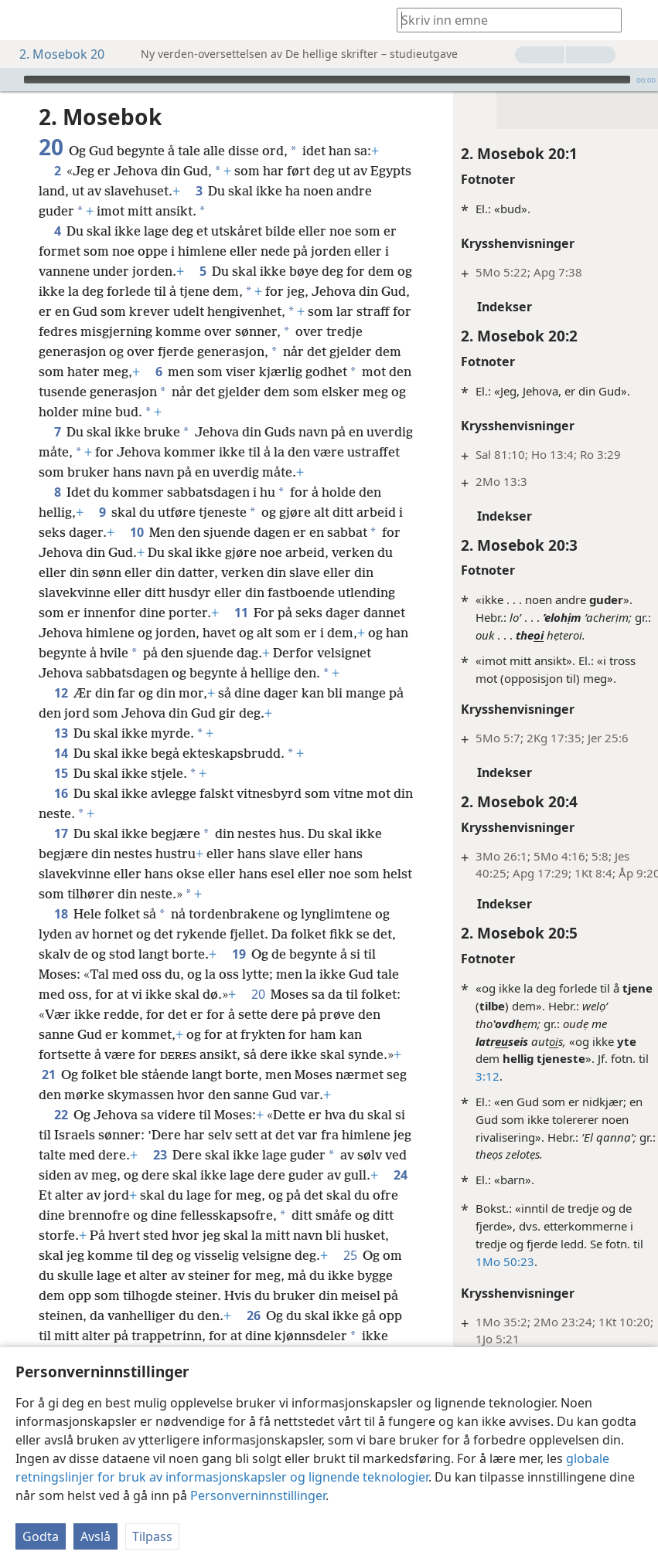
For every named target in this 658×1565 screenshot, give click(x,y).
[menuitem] (23, 20)
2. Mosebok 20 (54, 54)
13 (60, 793)
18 (60, 974)
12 (60, 753)
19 (264, 1014)
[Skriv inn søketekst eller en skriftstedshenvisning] (501, 19)
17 (60, 893)
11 (371, 652)
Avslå (95, 1536)
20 (311, 1054)
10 (186, 572)
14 (60, 813)
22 (60, 1194)
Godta (40, 1536)
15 (60, 833)
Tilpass (152, 1536)
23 (232, 1235)
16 (60, 853)
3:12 (460, 1076)
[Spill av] (10, 79)
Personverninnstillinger (258, 1495)
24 (181, 1275)
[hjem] (23, 20)
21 (171, 1134)
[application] (329, 79)
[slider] (327, 79)
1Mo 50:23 (477, 1261)
